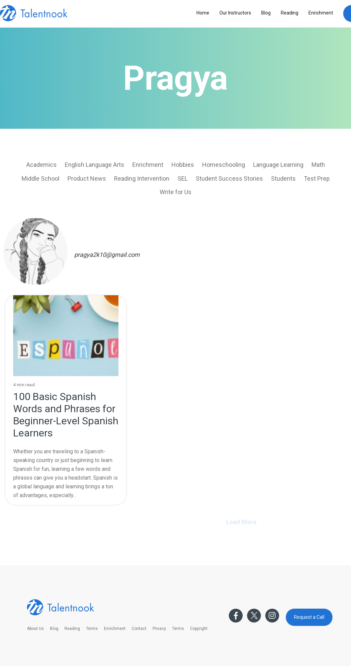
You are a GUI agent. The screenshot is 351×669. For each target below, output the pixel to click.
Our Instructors (235, 13)
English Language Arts (94, 164)
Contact (139, 628)
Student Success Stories (229, 178)
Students (283, 178)
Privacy (159, 628)
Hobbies (182, 164)
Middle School (40, 178)
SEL (183, 178)
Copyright (199, 628)
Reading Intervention (141, 178)
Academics (41, 164)
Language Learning (278, 164)
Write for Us (175, 191)
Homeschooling (223, 164)
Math (318, 164)
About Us (35, 628)
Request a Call (309, 617)
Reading (289, 13)
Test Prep (317, 178)
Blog (266, 13)
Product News (87, 178)
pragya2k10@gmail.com (107, 254)
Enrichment (320, 13)
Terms (92, 628)
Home (202, 13)
